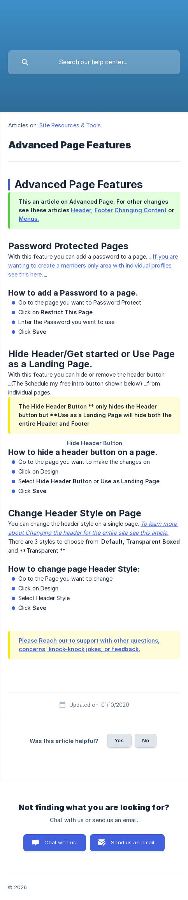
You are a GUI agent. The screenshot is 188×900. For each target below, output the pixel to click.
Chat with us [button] (60, 842)
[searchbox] (94, 62)
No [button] (145, 740)
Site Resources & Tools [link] (70, 125)
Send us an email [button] (132, 842)
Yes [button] (119, 740)
